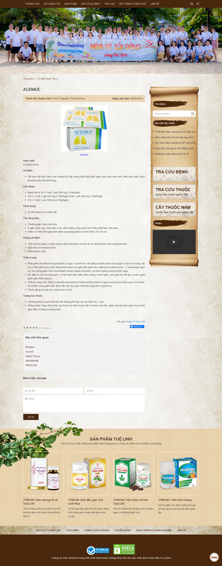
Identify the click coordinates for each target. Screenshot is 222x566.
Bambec (30, 347)
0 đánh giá (45, 328)
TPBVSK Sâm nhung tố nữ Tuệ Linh (175, 131)
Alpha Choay (33, 356)
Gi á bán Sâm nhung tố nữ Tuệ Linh (175, 142)
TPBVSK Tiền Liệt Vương (174, 500)
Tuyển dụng (122, 530)
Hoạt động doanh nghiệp (154, 530)
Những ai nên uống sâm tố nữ (172, 153)
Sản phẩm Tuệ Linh (111, 439)
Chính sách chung (96, 530)
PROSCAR (31, 365)
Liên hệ (181, 530)
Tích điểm (72, 530)
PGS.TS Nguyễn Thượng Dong (68, 98)
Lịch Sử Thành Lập (48, 530)
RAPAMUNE (32, 360)
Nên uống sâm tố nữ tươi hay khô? (174, 137)
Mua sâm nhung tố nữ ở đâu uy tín (174, 148)
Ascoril (29, 351)
